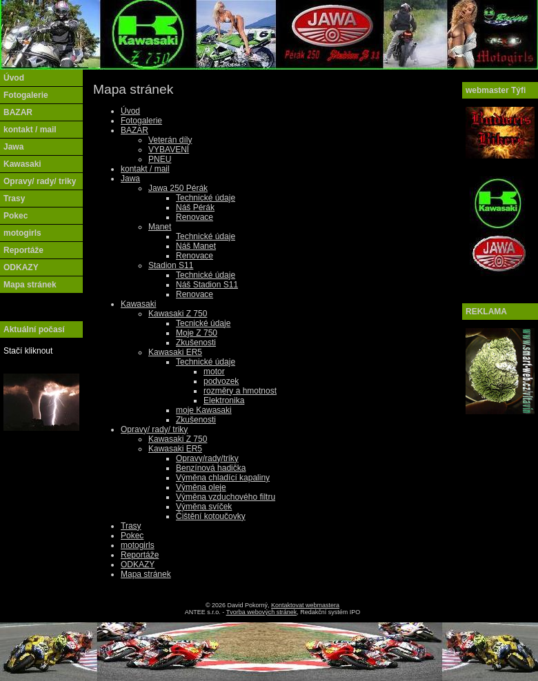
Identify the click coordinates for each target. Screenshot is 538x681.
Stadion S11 (170, 265)
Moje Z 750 (196, 333)
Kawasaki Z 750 (177, 313)
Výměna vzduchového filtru (225, 497)
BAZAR (134, 130)
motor (214, 371)
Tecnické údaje (203, 323)
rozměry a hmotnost (240, 391)
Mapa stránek (146, 574)
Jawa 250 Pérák (178, 188)
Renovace (194, 217)
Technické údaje (205, 198)
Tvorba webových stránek (261, 612)
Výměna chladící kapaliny (223, 477)
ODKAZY (138, 564)
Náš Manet (196, 246)
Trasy (131, 526)
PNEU (159, 159)
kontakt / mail (145, 169)
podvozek (221, 381)
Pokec (132, 535)
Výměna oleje (201, 487)
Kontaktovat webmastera (305, 605)
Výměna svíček (204, 506)
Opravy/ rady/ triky (154, 429)
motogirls (138, 545)
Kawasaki (138, 304)
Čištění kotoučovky (211, 516)
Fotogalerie (141, 120)
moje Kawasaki (204, 410)
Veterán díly (170, 140)
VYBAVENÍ (168, 149)
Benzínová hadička (211, 468)
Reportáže (140, 555)
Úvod (130, 111)
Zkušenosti (196, 342)
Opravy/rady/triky (207, 458)
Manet (159, 227)
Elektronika (223, 400)
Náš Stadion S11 (207, 284)
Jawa (130, 178)
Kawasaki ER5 (175, 352)
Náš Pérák (195, 207)
